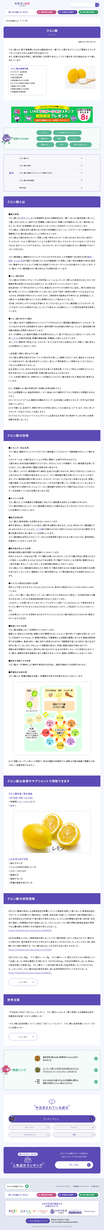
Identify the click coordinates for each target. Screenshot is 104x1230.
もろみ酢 (28, 797)
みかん (28, 801)
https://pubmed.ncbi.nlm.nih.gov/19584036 (30, 930)
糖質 (89, 256)
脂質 (11, 260)
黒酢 (16, 797)
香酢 (21, 797)
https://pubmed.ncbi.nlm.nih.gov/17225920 (30, 949)
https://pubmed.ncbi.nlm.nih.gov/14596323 (30, 972)
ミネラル (15, 338)
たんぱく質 (18, 260)
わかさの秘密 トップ (12, 21)
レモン (28, 218)
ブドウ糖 (39, 529)
